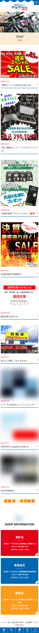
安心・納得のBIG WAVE (16, 622)
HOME (4, 630)
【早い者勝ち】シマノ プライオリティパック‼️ (19, 149)
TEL (11, 630)
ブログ (36, 622)
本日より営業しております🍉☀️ (14, 361)
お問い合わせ (19, 625)
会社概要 (29, 622)
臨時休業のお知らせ (9, 317)
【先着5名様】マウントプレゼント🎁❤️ (18, 214)
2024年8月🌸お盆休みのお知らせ (15, 447)
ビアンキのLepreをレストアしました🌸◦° (18, 405)
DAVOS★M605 (7, 491)
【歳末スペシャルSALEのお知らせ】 (16, 85)
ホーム (3, 622)
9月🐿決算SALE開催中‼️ (11, 274)
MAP (27, 630)
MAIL (19, 630)
